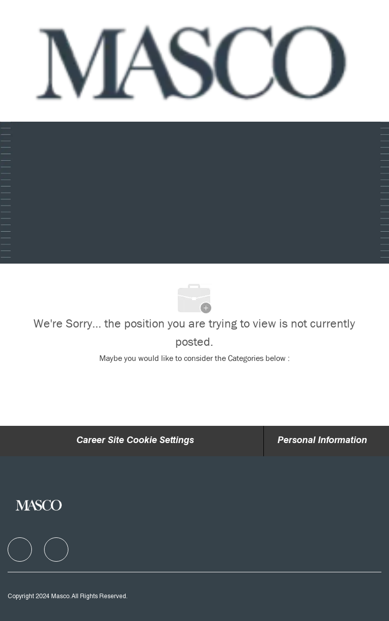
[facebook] (20, 549)
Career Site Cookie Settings (135, 441)
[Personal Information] (322, 441)
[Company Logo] (193, 61)
